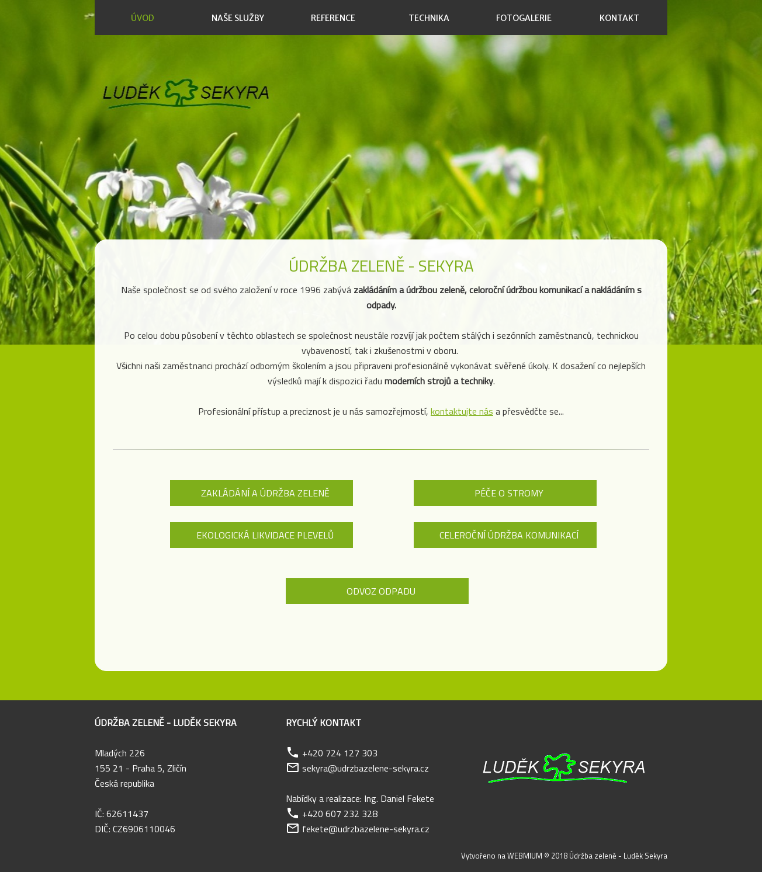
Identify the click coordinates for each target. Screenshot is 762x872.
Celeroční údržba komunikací (509, 535)
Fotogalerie (524, 18)
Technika (428, 18)
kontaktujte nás (462, 411)
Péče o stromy (508, 493)
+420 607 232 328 (339, 814)
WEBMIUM (524, 855)
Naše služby (238, 18)
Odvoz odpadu (381, 591)
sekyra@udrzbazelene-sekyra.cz (365, 768)
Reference (333, 18)
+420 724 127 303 (339, 753)
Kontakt (619, 18)
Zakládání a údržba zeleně (265, 493)
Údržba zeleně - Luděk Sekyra (618, 855)
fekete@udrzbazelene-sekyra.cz (366, 829)
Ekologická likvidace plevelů (265, 535)
